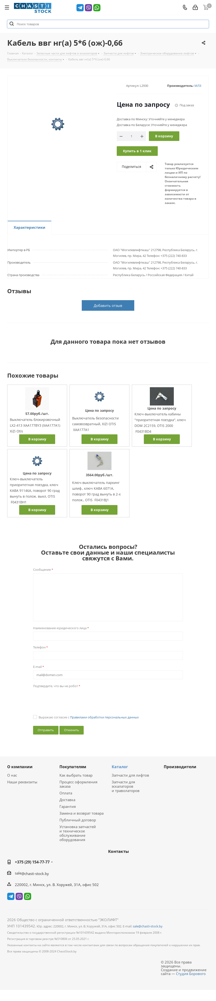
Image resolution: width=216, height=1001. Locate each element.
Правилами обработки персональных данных (104, 717)
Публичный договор (77, 819)
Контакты (118, 851)
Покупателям (72, 766)
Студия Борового (191, 973)
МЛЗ (197, 85)
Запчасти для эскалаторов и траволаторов (126, 786)
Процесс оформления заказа (78, 784)
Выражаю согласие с (89, 717)
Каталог (120, 766)
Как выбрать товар (76, 775)
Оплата (65, 793)
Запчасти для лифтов (130, 775)
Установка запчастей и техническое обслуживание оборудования (77, 833)
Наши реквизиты (22, 781)
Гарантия (67, 806)
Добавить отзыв (108, 305)
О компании (20, 766)
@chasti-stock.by (35, 873)
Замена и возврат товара (81, 813)
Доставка (67, 799)
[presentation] (69, 699)
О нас (12, 775)
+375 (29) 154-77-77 (32, 862)
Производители (180, 766)
